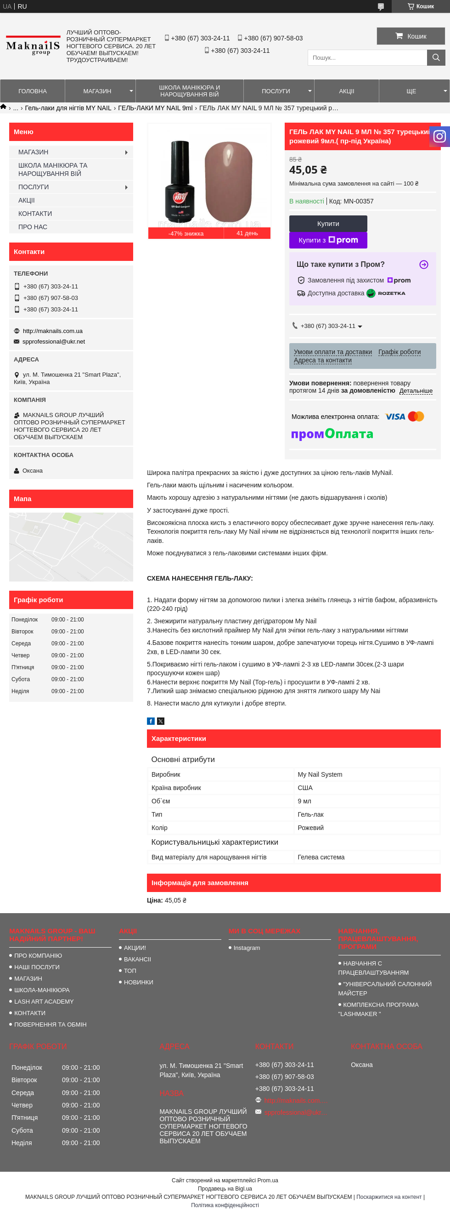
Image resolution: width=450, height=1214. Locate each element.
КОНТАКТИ (35, 213)
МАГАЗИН (98, 91)
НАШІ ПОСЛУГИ (37, 967)
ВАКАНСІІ (137, 959)
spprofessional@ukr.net (53, 341)
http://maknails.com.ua (53, 330)
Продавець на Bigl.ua (225, 1189)
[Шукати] (436, 58)
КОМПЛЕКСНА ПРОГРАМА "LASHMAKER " (378, 1009)
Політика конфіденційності (225, 1205)
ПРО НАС (32, 227)
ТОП (130, 970)
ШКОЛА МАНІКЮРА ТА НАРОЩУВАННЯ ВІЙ (52, 169)
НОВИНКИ (138, 982)
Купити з (328, 240)
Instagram (247, 947)
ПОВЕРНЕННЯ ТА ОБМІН (50, 1024)
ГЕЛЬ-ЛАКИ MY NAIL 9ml (155, 108)
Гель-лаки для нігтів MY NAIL (68, 108)
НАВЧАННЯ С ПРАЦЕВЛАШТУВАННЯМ (373, 968)
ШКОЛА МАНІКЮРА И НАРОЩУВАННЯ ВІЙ (189, 91)
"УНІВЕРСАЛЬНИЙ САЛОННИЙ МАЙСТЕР (385, 989)
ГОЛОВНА (32, 91)
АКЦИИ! (135, 947)
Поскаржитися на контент (389, 1197)
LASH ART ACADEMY (44, 1001)
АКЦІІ (346, 91)
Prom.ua (268, 1180)
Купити (328, 223)
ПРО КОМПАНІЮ (38, 955)
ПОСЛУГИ (276, 91)
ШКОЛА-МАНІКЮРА (42, 990)
